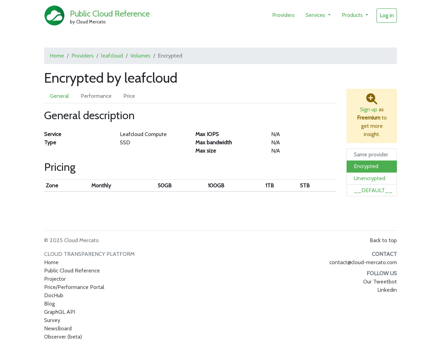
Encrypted (366, 166)
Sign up (368, 109)
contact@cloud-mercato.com (363, 262)
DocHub (53, 295)
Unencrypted (369, 178)
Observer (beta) (63, 336)
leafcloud (112, 55)
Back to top (383, 240)
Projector (55, 279)
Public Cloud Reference (110, 14)
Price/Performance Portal (74, 287)
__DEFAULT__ (373, 190)
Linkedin (387, 290)
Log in (387, 15)
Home (57, 55)
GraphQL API (59, 312)
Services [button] (316, 15)
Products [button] (353, 15)
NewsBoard (58, 328)
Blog (49, 303)
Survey (52, 320)
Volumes (140, 55)
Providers (283, 15)
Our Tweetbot (380, 281)
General (59, 96)
